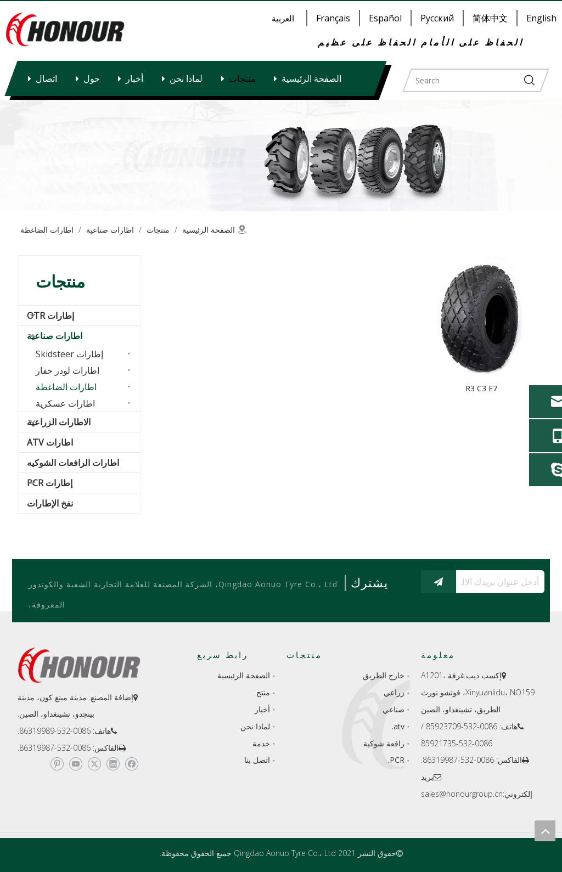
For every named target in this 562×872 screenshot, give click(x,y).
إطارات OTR (50, 316)
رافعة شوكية (383, 743)
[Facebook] (131, 764)
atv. (398, 726)
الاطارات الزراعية (59, 422)
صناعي (393, 709)
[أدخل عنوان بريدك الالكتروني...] (503, 581)
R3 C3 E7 (481, 388)
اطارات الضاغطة (66, 387)
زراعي (394, 692)
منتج (263, 692)
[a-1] (281, 155)
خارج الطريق (383, 675)
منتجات (242, 78)
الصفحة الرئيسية (311, 78)
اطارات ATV (50, 442)
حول (91, 78)
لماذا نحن (186, 78)
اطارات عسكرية (65, 403)
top (545, 830)
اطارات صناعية (54, 336)
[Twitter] (94, 764)
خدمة (261, 743)
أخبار (134, 78)
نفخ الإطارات (50, 503)
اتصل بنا (257, 760)
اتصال (46, 78)
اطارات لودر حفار (67, 370)
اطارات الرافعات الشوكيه (73, 463)
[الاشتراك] (438, 581)
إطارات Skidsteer (69, 354)
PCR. (396, 760)
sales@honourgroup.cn (462, 794)
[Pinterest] (57, 764)
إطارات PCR (49, 483)
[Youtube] (75, 764)
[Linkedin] (113, 764)
